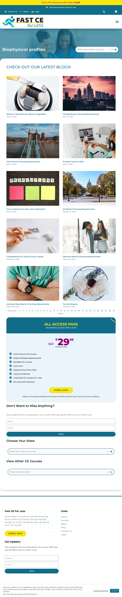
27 (106, 311)
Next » (61, 313)
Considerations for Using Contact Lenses (24, 256)
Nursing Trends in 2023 (73, 161)
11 (47, 311)
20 (79, 311)
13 (54, 311)
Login (63, 535)
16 (65, 311)
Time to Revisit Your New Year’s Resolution (25, 209)
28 (110, 311)
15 (61, 311)
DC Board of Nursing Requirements (79, 209)
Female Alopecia (70, 304)
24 (94, 311)
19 (75, 311)
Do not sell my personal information (20, 594)
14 (58, 311)
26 (102, 311)
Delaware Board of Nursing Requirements (82, 256)
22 (86, 311)
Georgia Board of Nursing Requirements (81, 114)
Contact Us (66, 531)
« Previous (11, 311)
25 (98, 311)
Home (64, 517)
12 (50, 311)
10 (44, 311)
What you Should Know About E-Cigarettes (26, 114)
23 (90, 311)
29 (114, 311)
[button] (104, 12)
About (64, 524)
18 (72, 311)
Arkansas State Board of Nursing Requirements (27, 304)
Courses (65, 520)
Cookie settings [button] (100, 591)
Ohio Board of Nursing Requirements (23, 161)
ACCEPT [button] (114, 591)
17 (68, 311)
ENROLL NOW (61, 390)
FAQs (63, 527)
